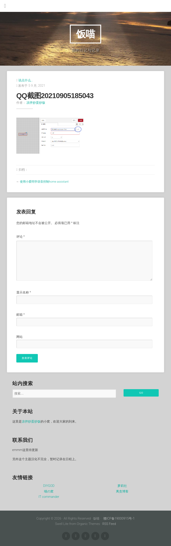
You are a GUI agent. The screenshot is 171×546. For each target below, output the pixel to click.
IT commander (48, 497)
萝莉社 (122, 486)
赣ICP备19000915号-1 (119, 518)
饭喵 (85, 34)
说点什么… (25, 80)
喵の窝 (48, 491)
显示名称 (23, 292)
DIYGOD (49, 486)
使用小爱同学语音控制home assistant (44, 181)
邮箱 (20, 315)
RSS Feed (109, 524)
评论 (20, 237)
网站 (19, 337)
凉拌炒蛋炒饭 (35, 102)
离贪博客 (122, 491)
